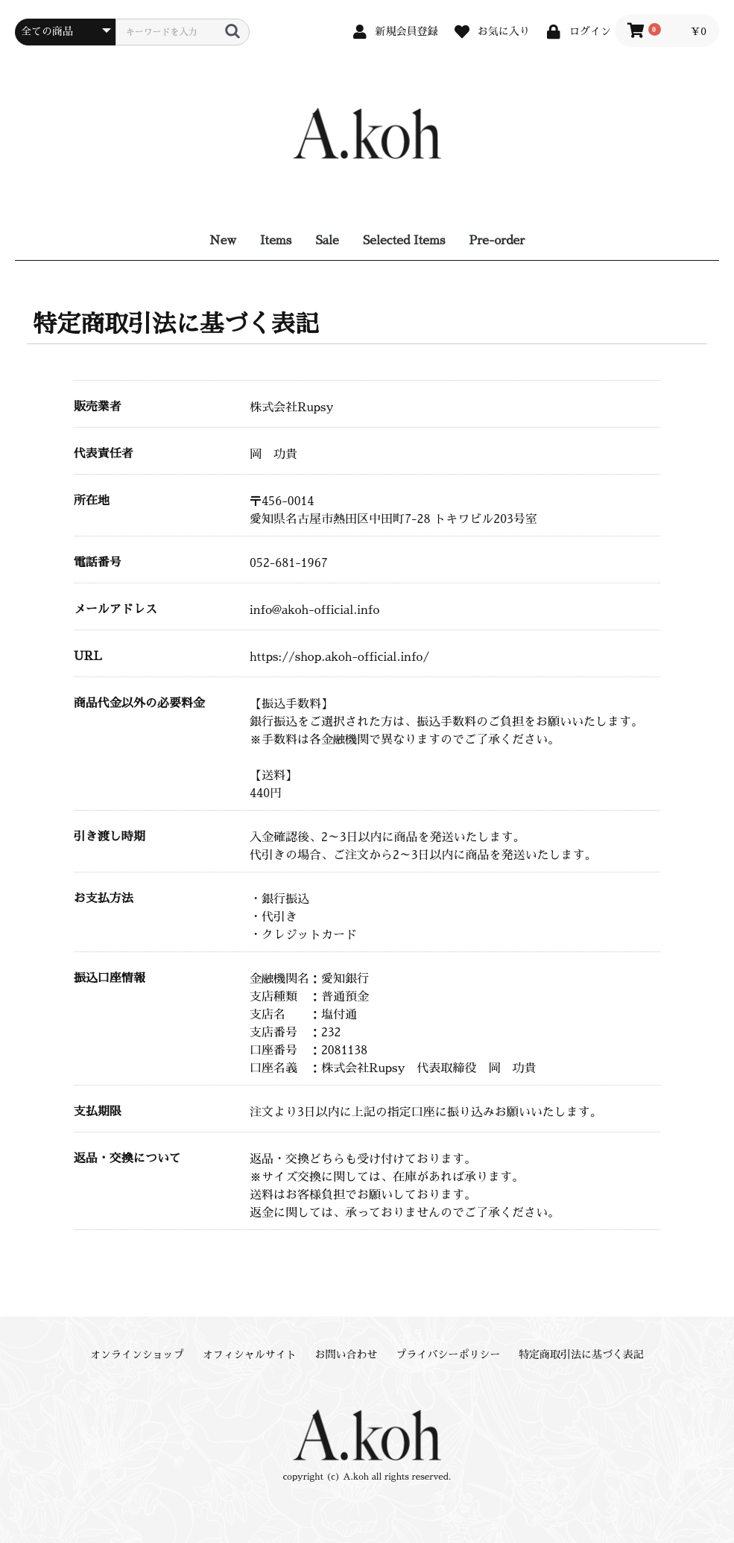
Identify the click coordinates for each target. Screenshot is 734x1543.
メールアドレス (115, 609)
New (222, 241)
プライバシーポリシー (448, 1354)
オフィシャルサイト (250, 1354)
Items (275, 241)
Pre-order (497, 241)
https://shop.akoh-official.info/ (339, 657)
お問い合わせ (346, 1354)
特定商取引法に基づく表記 (581, 1354)
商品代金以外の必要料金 (139, 703)
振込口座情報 (109, 978)
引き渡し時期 (109, 837)
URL (88, 656)
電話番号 (97, 562)
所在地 (92, 501)
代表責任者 (103, 454)
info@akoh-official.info (314, 610)
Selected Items (404, 241)
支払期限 (97, 1112)
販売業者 (97, 407)
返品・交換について (127, 1159)
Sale (327, 241)
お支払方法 (103, 898)
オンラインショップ (137, 1354)
